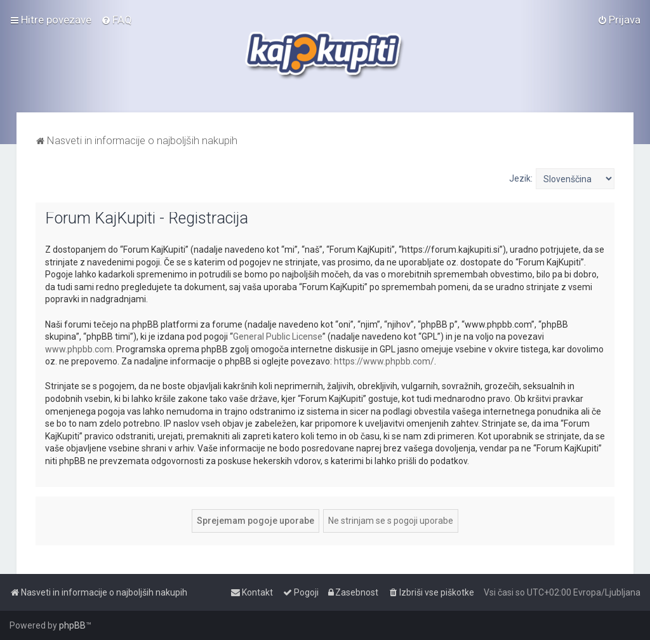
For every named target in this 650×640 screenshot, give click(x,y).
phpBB (72, 625)
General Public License (277, 336)
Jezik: (521, 178)
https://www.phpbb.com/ (384, 361)
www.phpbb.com (78, 349)
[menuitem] (116, 20)
